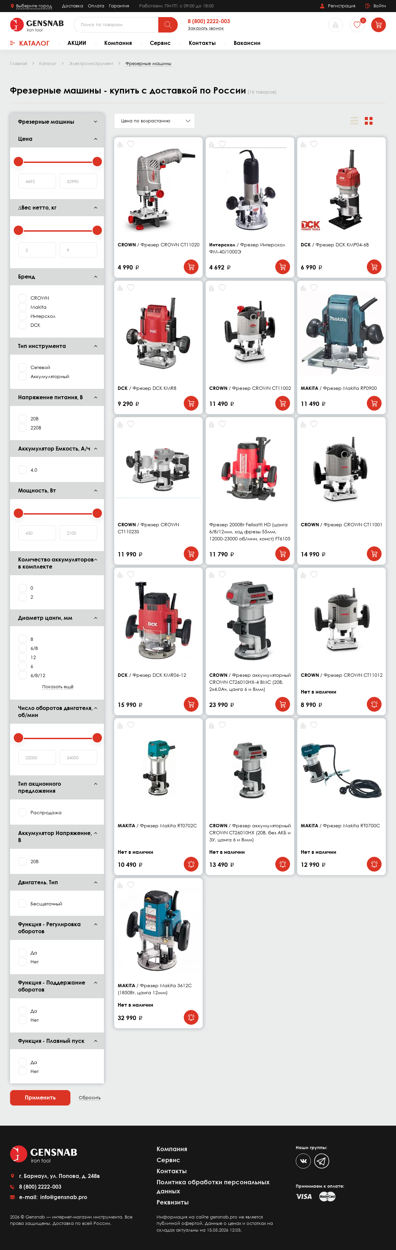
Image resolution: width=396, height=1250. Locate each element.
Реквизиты (173, 1202)
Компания (118, 43)
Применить (40, 1097)
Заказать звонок (206, 28)
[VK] (303, 1161)
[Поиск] (168, 25)
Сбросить (90, 1097)
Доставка (72, 5)
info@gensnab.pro (63, 1197)
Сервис (160, 43)
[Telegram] (321, 1161)
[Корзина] (378, 24)
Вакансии (247, 43)
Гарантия (119, 5)
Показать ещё (57, 686)
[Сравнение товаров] (335, 24)
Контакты (202, 43)
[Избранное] (357, 24)
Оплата (96, 5)
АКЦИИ (76, 43)
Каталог (29, 43)
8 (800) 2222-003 (209, 21)
